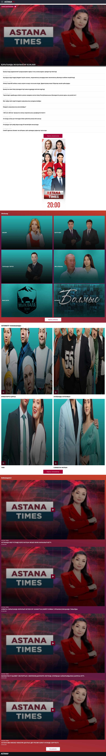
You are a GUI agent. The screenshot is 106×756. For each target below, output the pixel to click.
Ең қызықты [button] (53, 749)
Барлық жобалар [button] (53, 319)
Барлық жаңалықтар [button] (53, 136)
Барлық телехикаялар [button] (53, 471)
